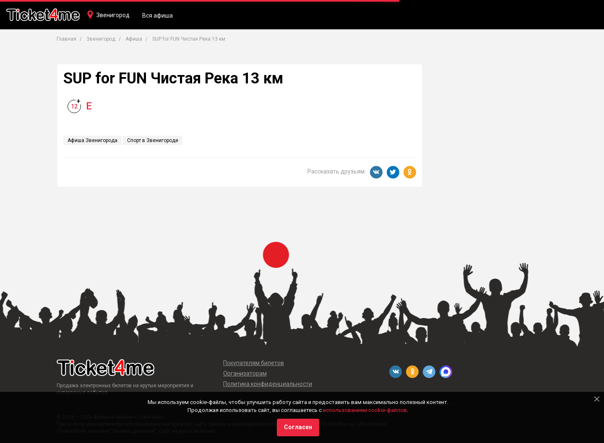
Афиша (133, 39)
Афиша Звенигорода (92, 140)
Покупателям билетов (253, 363)
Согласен (298, 427)
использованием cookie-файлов (365, 410)
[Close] (596, 399)
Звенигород (113, 15)
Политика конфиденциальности (267, 384)
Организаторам (245, 373)
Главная (66, 39)
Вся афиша (157, 15)
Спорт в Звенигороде (152, 140)
